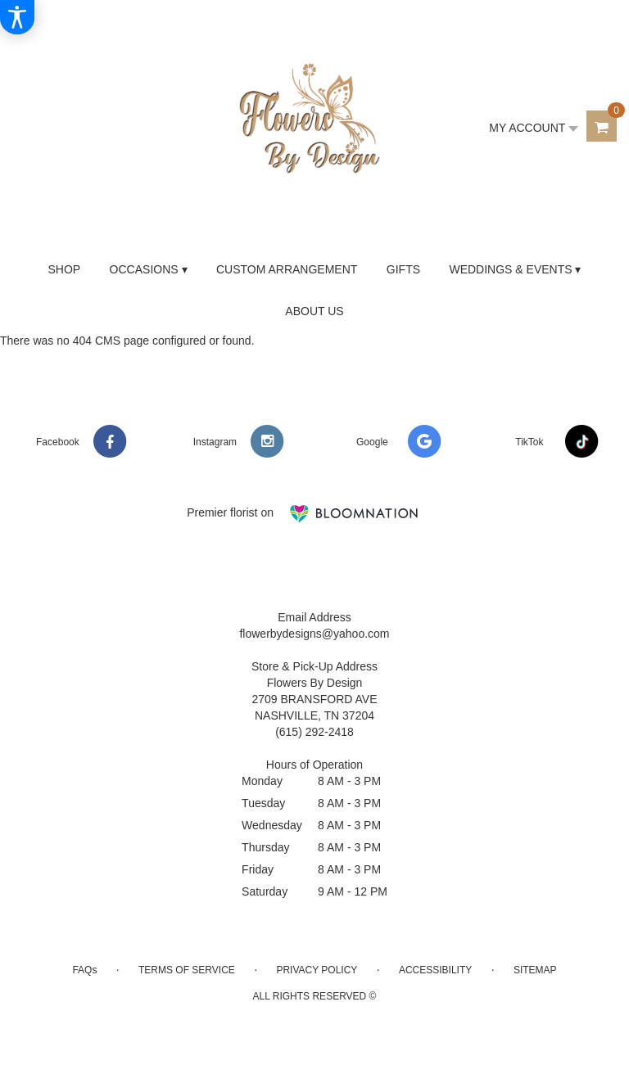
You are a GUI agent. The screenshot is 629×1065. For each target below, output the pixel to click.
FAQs (84, 970)
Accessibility (435, 970)
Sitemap (535, 970)
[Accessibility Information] (17, 17)
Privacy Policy (316, 970)
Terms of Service (186, 970)
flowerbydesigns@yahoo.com (314, 633)
